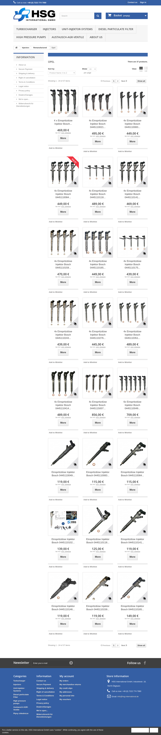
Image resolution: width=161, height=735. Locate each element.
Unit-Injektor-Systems (77, 29)
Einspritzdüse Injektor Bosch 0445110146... (63, 608)
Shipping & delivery (26, 73)
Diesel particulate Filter (115, 29)
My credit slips (66, 688)
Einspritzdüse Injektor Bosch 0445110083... (97, 474)
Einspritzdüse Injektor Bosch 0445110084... (132, 474)
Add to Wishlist (55, 148)
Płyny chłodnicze (20, 713)
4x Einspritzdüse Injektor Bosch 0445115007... (98, 405)
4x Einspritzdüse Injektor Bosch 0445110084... (63, 194)
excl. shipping (66, 133)
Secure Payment (25, 69)
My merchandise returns (70, 684)
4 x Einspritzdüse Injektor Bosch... (63, 122)
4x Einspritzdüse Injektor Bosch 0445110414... (63, 405)
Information (25, 57)
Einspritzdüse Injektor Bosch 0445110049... (63, 474)
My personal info (67, 696)
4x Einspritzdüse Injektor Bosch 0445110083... (132, 124)
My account (67, 676)
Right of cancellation (26, 78)
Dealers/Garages (25, 95)
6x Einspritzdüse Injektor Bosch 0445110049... (132, 405)
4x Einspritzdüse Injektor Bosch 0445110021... (98, 124)
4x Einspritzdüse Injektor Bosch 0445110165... (98, 264)
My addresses (66, 692)
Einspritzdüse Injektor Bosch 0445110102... (63, 541)
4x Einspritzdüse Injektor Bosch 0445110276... (98, 334)
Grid (141, 69)
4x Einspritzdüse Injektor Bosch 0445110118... (98, 194)
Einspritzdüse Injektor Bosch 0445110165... (132, 608)
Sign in (143, 2)
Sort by (51, 69)
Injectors (49, 29)
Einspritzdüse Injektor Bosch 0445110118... (97, 541)
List (146, 69)
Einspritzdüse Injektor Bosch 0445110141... (132, 541)
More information (140, 730)
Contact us (132, 2)
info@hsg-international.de (128, 696)
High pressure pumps (31, 37)
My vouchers (65, 699)
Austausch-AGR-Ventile (68, 37)
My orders (64, 681)
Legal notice (23, 86)
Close (154, 730)
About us (96, 37)
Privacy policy (24, 91)
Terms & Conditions (26, 82)
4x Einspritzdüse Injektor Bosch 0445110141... (132, 194)
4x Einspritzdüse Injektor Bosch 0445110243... (63, 334)
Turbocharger (26, 29)
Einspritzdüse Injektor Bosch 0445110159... (97, 608)
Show (84, 69)
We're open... (24, 99)
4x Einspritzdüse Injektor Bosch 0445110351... (132, 334)
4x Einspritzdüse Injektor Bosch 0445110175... (132, 264)
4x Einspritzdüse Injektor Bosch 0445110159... (63, 264)
